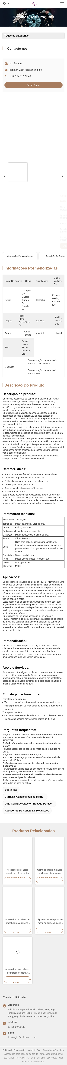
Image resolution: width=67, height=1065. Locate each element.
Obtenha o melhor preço (17, 246)
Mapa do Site (34, 1050)
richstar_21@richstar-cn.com (26, 69)
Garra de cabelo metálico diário (24, 796)
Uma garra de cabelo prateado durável (28, 803)
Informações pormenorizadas (20, 256)
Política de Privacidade (14, 1050)
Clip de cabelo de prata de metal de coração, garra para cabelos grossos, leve (49, 921)
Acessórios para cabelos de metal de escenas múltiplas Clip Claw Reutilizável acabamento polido (17, 971)
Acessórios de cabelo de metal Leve (27, 810)
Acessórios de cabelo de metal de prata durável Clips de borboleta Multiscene (17, 921)
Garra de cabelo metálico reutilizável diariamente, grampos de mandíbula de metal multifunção (50, 872)
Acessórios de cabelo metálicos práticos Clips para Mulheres (17, 872)
